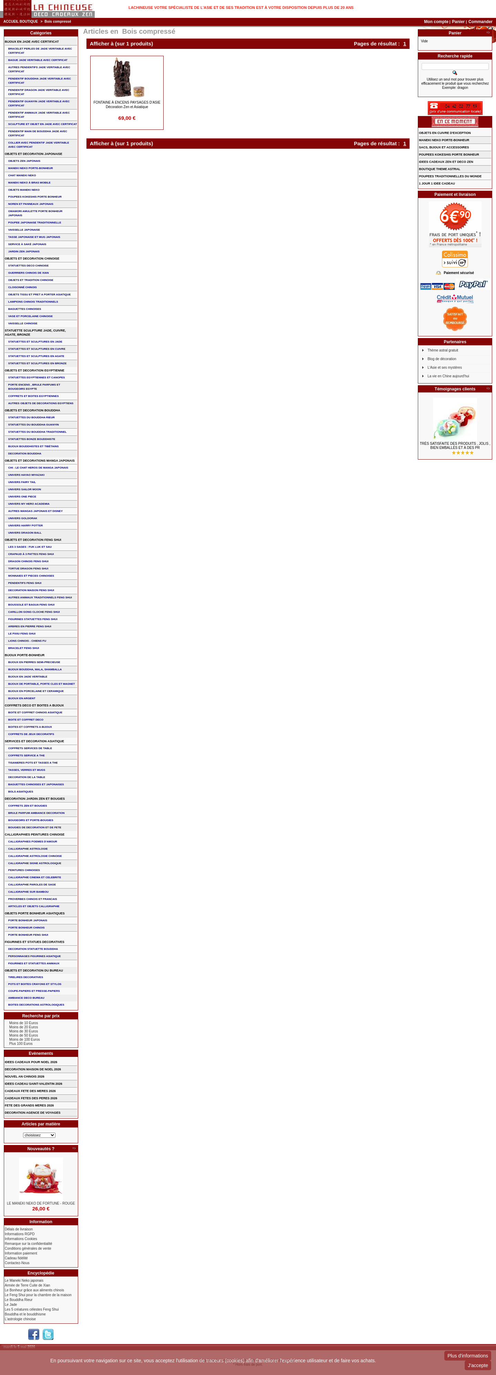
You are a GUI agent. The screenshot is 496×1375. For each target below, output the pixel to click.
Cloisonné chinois (22, 287)
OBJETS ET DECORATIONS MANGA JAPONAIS (40, 460)
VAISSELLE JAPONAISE (24, 229)
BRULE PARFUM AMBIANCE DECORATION (36, 813)
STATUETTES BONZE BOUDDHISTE (31, 439)
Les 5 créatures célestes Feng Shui (32, 1309)
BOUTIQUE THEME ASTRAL (439, 169)
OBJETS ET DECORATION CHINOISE (32, 258)
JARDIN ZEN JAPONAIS (24, 251)
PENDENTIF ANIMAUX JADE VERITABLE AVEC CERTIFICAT (39, 114)
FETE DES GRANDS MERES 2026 (29, 1105)
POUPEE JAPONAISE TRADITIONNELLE (34, 222)
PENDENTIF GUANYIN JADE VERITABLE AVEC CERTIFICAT (39, 103)
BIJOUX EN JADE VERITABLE (28, 676)
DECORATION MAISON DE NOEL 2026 (33, 1069)
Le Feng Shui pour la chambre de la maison (38, 1295)
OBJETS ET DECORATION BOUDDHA (32, 410)
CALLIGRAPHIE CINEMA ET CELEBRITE (34, 877)
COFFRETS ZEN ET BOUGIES (27, 805)
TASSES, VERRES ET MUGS (26, 770)
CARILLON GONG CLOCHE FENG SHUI (34, 611)
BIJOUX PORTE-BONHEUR (25, 655)
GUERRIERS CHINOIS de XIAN (28, 272)
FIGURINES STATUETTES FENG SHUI (33, 619)
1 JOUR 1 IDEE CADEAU (437, 183)
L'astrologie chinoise (20, 1319)
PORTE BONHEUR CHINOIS (26, 927)
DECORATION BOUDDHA (24, 453)
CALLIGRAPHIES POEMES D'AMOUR (32, 841)
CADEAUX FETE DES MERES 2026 (30, 1091)
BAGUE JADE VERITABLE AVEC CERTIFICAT (38, 60)
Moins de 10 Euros (23, 1023)
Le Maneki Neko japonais (24, 1280)
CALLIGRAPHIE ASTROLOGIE (28, 848)
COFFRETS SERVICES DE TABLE (30, 748)
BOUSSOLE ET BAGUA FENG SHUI (31, 604)
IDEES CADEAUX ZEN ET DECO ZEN (446, 162)
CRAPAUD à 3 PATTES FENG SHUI (31, 554)
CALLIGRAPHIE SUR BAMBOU (28, 891)
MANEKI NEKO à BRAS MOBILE (29, 182)
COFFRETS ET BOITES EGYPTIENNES (33, 396)
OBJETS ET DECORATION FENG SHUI (33, 540)
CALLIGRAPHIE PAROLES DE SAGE (32, 884)
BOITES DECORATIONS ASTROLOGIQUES (36, 1004)
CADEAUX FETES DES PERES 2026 (31, 1098)
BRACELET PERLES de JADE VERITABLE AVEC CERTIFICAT (40, 50)
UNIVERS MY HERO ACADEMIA (29, 503)
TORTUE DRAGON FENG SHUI (28, 568)
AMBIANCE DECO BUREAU (26, 997)
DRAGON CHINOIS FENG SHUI (28, 561)
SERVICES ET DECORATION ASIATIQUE (34, 741)
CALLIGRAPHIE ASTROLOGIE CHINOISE (35, 856)
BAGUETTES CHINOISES (24, 309)
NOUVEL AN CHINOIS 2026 (24, 1076)
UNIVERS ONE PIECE (22, 496)
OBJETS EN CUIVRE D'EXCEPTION (445, 133)
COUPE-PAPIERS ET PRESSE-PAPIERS (34, 991)
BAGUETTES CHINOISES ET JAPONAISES (36, 784)
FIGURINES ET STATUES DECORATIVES (34, 942)
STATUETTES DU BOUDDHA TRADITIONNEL (37, 431)
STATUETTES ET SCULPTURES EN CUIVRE (36, 348)
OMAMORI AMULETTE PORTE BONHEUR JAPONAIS (35, 213)
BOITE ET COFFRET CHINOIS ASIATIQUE (35, 712)
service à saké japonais (27, 244)
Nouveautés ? (40, 1148)
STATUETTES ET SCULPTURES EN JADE (35, 341)
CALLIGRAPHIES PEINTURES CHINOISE (35, 834)
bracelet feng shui (23, 648)
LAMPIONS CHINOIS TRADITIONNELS (33, 301)
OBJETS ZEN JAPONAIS (24, 160)
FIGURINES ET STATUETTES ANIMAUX (34, 963)
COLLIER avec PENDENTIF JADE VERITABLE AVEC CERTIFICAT (38, 144)
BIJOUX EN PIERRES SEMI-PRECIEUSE (34, 662)
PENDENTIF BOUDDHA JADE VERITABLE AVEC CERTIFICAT (39, 80)
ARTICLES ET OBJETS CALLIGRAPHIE (34, 906)
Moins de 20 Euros (23, 1027)
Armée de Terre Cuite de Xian (27, 1285)
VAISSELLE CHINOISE (23, 323)
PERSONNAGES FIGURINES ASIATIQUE (34, 956)
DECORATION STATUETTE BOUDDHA (33, 949)
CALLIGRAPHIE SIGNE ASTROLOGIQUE (34, 863)
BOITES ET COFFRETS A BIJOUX (30, 726)
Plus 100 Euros (21, 1044)
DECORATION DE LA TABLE (26, 777)
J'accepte (478, 1365)
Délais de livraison (19, 1229)
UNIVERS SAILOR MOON (24, 489)
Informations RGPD (20, 1234)
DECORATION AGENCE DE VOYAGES (33, 1112)
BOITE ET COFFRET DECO (25, 719)
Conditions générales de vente (28, 1248)
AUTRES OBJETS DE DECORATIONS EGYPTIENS (40, 403)
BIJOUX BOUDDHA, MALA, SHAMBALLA (35, 669)
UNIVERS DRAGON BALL (25, 532)
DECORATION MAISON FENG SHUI (31, 590)
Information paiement (21, 1253)
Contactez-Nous (17, 1263)
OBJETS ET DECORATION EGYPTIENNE (34, 370)
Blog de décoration (441, 359)
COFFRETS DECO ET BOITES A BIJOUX (34, 705)
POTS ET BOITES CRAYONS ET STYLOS (34, 984)
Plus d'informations (467, 1355)
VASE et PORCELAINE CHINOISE (30, 316)
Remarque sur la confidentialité (28, 1244)
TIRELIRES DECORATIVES (25, 977)
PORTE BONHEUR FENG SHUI (28, 934)
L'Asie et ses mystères (444, 367)
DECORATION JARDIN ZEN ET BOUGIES (35, 798)
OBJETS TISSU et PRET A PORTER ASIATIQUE (39, 294)
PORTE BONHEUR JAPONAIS (27, 920)
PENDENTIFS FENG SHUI (24, 583)
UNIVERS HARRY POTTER (25, 525)
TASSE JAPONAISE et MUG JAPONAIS (34, 237)
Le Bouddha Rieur (19, 1300)
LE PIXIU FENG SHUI (21, 633)
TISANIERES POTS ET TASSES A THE (33, 762)
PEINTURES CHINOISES (24, 870)
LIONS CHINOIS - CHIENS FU (27, 640)
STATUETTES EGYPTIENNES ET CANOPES (36, 377)
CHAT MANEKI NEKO (22, 175)
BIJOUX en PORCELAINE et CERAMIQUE (36, 691)
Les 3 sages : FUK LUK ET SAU (30, 546)
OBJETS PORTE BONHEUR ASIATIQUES (35, 913)
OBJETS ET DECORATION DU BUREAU (34, 970)
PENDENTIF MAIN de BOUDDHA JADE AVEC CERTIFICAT (37, 133)
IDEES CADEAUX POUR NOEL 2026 (31, 1062)
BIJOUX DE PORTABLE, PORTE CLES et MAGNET (41, 683)
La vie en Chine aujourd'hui (448, 376)
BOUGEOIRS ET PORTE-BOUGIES (30, 820)
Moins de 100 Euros (24, 1039)
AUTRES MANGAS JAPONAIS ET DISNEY (35, 511)
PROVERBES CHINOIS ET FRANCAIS (32, 899)
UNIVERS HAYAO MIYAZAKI (26, 474)
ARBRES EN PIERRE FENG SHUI (29, 626)
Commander (480, 21)
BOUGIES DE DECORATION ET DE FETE (34, 827)
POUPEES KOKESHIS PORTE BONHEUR (35, 196)
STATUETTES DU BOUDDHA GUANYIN (33, 424)
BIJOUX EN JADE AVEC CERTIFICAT (32, 41)
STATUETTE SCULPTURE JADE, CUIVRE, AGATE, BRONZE (35, 332)
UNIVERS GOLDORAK (22, 518)
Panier (459, 21)
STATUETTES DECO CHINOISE (28, 265)
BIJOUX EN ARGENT (21, 698)
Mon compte (436, 21)
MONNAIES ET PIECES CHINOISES (31, 575)
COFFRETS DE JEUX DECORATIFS (31, 734)
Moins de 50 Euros (23, 1035)
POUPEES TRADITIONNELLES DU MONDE (450, 176)
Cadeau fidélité (16, 1258)
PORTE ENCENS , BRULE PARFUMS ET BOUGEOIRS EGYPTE (34, 386)
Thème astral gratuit (442, 350)
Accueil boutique (20, 21)
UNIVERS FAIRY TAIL (22, 482)
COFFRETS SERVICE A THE (26, 755)
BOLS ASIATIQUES (20, 791)
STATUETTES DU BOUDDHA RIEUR (31, 417)
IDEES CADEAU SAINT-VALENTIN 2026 (33, 1083)
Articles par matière (41, 1124)
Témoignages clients (455, 389)
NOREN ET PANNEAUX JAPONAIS (30, 204)
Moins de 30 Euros (23, 1031)
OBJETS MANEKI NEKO (24, 189)
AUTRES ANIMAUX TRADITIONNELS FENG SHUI (40, 597)
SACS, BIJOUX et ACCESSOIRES (444, 147)
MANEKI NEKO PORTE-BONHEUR (30, 168)
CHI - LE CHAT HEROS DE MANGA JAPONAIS (38, 467)
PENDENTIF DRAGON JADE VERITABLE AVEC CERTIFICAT (38, 92)
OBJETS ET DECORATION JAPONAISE (33, 154)
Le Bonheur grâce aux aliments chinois (34, 1290)
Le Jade (11, 1304)
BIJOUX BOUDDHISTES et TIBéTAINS (33, 446)
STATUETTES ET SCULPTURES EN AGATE (36, 356)
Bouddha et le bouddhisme (25, 1314)
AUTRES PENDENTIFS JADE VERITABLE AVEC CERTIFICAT (39, 69)
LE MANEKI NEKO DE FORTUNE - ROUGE (41, 1203)
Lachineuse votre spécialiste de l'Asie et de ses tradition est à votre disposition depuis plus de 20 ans (241, 8)
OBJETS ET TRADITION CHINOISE (30, 280)
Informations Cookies (21, 1239)
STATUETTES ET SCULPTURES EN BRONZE (37, 363)
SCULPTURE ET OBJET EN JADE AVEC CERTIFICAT (42, 124)
